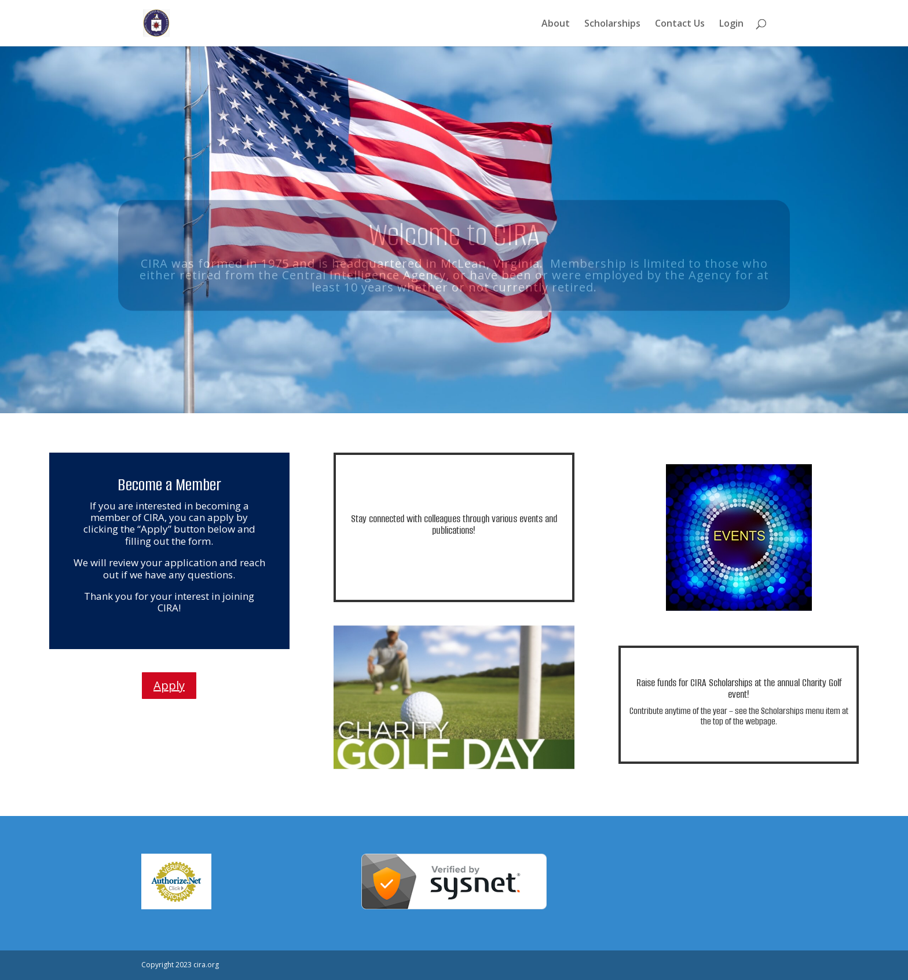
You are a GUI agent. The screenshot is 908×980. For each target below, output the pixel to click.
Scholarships (612, 24)
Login (731, 24)
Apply (169, 685)
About (555, 24)
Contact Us (680, 24)
